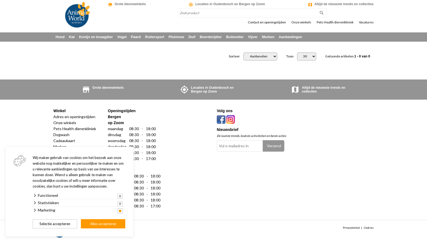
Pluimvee (176, 37)
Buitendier (234, 37)
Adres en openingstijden (74, 116)
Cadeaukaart (64, 140)
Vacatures (366, 22)
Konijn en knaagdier (96, 37)
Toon (290, 56)
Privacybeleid (351, 227)
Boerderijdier (211, 37)
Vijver (253, 37)
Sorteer (234, 56)
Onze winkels (301, 22)
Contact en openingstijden (267, 22)
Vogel (121, 37)
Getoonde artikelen (347, 56)
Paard (136, 37)
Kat (72, 37)
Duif (191, 37)
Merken (268, 37)
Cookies (369, 227)
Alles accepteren (103, 224)
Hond (60, 37)
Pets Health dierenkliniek (335, 22)
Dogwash (61, 134)
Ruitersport (154, 37)
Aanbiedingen (290, 37)
